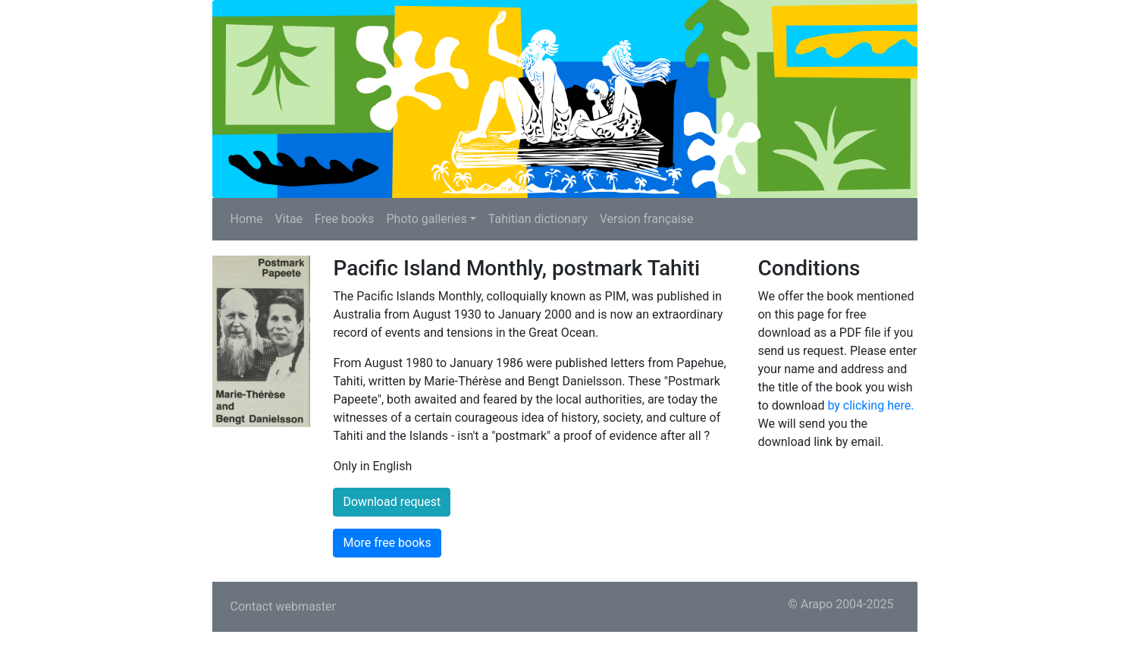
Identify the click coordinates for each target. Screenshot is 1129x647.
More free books (387, 543)
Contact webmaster (284, 606)
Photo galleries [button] (427, 219)
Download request (392, 502)
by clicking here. (870, 405)
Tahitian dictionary (538, 219)
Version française (647, 219)
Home (247, 219)
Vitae (289, 219)
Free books (344, 219)
